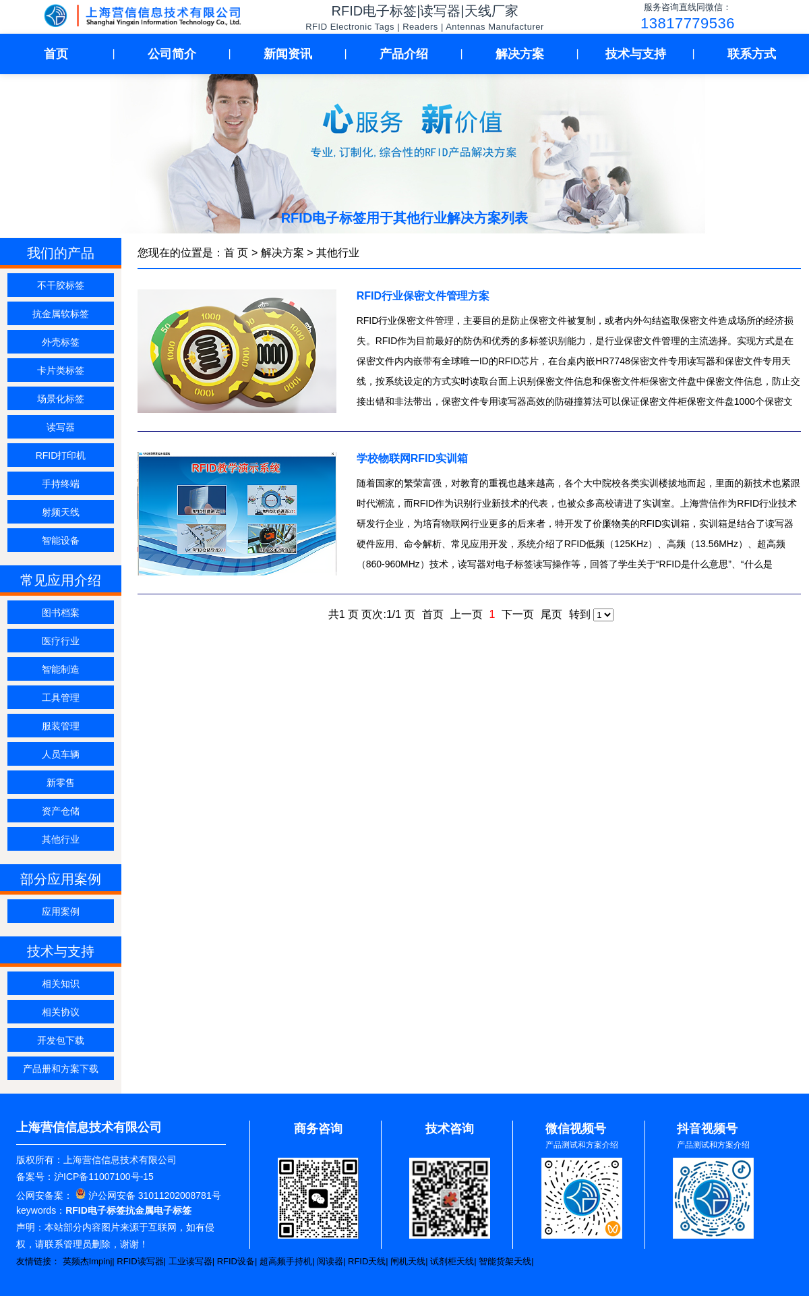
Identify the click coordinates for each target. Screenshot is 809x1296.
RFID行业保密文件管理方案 (423, 296)
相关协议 (61, 1012)
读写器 (61, 427)
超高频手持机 (286, 1261)
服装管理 (61, 726)
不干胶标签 (60, 285)
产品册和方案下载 (60, 1068)
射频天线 (61, 512)
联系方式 (751, 54)
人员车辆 (61, 754)
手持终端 (61, 483)
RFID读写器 (140, 1261)
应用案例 (61, 911)
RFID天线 (367, 1261)
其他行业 (61, 839)
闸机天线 (407, 1261)
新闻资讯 (288, 54)
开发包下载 (60, 1040)
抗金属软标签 (60, 313)
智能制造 (61, 669)
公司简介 (172, 54)
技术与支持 (635, 54)
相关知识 (61, 983)
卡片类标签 (60, 370)
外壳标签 (61, 342)
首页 (56, 54)
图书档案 (61, 612)
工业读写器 (190, 1261)
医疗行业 (61, 641)
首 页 (236, 252)
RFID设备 (236, 1261)
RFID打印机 (61, 455)
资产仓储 (61, 811)
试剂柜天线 (452, 1261)
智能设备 (61, 540)
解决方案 (520, 54)
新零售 (61, 782)
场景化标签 (60, 398)
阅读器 (330, 1261)
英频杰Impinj (88, 1261)
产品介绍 (404, 54)
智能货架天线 (505, 1261)
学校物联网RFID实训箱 (412, 458)
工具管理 (61, 697)
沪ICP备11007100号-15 (104, 1176)
